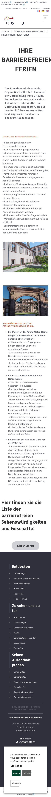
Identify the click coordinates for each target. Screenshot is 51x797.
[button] (7, 23)
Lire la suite (16, 766)
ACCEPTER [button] (17, 773)
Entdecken (21, 566)
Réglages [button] (15, 783)
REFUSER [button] (27, 773)
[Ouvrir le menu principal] (45, 18)
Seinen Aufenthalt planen (21, 660)
